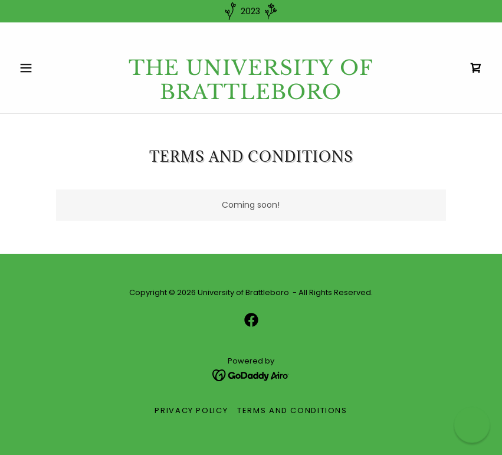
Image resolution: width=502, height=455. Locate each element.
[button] (49, 68)
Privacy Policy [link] (191, 410)
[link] (250, 96)
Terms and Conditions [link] (292, 410)
